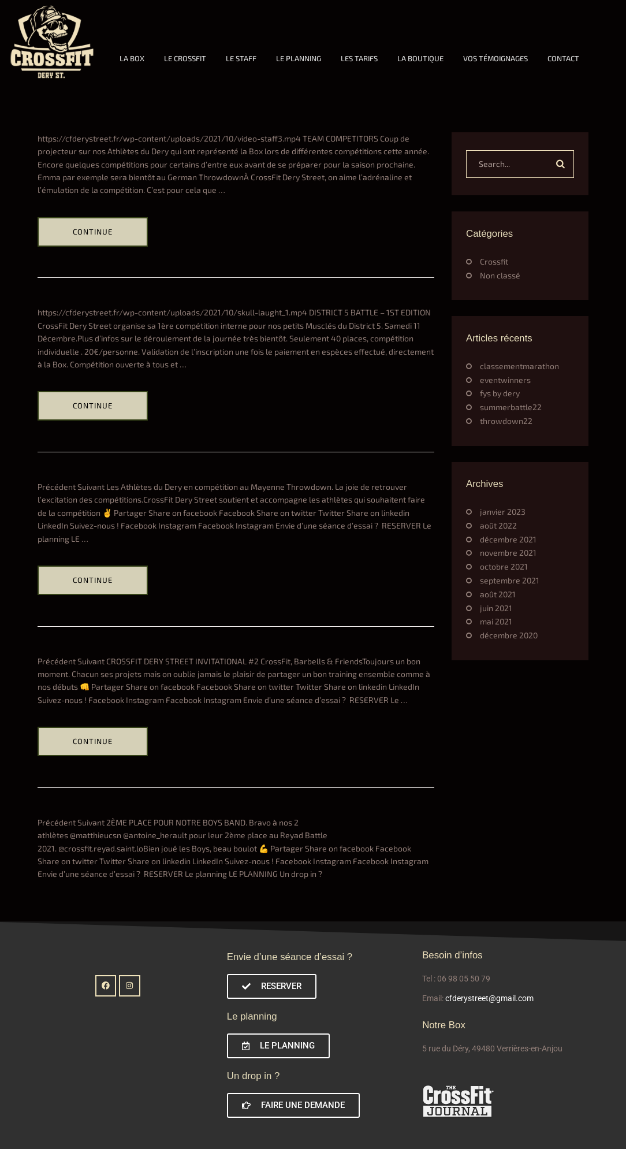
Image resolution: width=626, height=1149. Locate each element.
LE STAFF (241, 58)
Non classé (500, 275)
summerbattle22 (511, 407)
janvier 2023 (503, 511)
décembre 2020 (509, 635)
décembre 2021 (508, 539)
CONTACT (563, 58)
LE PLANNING (298, 58)
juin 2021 (496, 608)
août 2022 (498, 525)
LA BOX (132, 58)
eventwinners (505, 380)
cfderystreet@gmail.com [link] (489, 998)
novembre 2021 (508, 552)
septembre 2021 (509, 580)
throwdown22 (506, 421)
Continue (93, 231)
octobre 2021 (504, 566)
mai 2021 (496, 621)
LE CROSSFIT (185, 58)
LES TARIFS (359, 58)
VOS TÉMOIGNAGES (495, 58)
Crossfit (494, 261)
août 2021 (498, 594)
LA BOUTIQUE (420, 58)
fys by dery (500, 393)
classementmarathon (519, 366)
